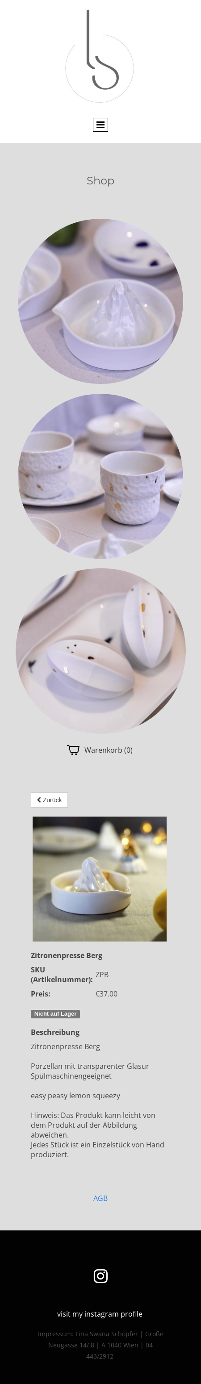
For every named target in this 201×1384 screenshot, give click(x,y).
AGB (100, 1198)
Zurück (49, 800)
